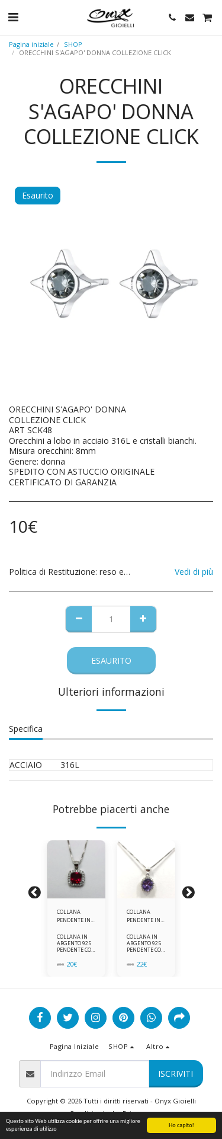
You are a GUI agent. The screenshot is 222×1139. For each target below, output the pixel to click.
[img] (76, 869)
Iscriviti (175, 1073)
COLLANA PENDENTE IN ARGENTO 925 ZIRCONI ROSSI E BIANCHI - (76, 916)
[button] (13, 17)
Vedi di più (194, 572)
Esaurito (111, 660)
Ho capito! (181, 1125)
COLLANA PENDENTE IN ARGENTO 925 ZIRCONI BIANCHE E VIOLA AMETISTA (144, 916)
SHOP (73, 44)
